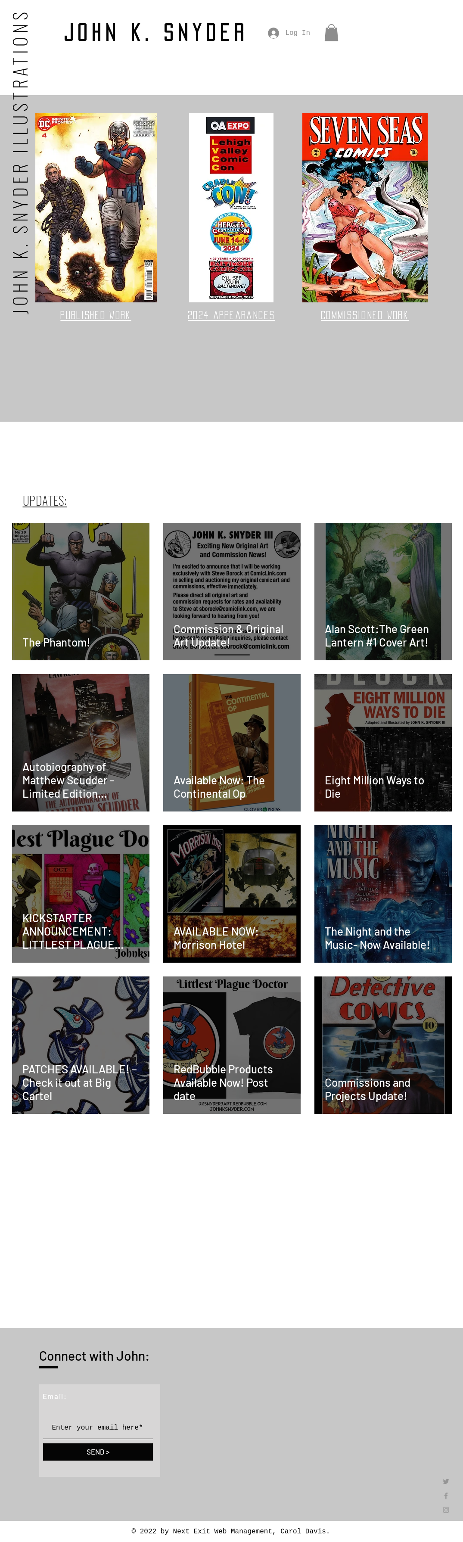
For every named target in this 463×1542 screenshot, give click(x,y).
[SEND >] (98, 1452)
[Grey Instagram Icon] (446, 1510)
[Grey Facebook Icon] (446, 1496)
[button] (331, 32)
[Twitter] (446, 1481)
